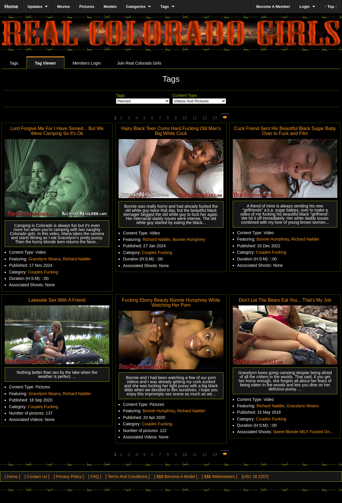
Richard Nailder (77, 259)
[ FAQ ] (94, 476)
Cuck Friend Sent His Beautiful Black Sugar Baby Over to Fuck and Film (285, 131)
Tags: (121, 95)
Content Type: (185, 95)
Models (110, 6)
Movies (63, 6)
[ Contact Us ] (36, 476)
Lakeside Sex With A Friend (57, 300)
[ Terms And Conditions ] (127, 476)
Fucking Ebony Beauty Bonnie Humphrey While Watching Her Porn (171, 303)
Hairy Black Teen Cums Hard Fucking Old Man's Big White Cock (171, 131)
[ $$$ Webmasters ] (219, 476)
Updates (34, 6)
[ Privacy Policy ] (69, 476)
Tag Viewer (45, 63)
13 (215, 117)
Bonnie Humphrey (189, 239)
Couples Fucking (43, 272)
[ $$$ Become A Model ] (175, 476)
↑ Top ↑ (331, 6)
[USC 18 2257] (254, 476)
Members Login (87, 63)
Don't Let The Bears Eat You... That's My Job (285, 300)
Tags (14, 63)
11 (194, 117)
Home (11, 6)
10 (184, 117)
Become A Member (273, 6)
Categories (135, 6)
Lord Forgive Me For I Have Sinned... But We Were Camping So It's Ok (57, 131)
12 (204, 117)
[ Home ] (12, 476)
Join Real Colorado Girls (139, 63)
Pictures (86, 6)
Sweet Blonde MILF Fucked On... (303, 431)
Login (304, 6)
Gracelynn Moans (45, 259)
